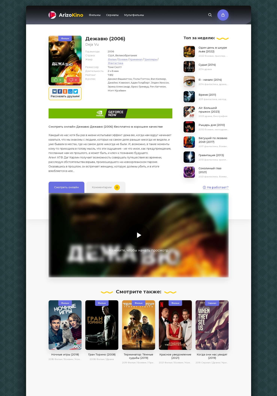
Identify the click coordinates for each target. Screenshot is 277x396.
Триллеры (150, 59)
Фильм (112, 59)
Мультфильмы (134, 15)
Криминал (136, 59)
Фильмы (95, 15)
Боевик (123, 59)
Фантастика (115, 63)
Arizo (71, 15)
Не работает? (216, 187)
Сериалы (112, 15)
